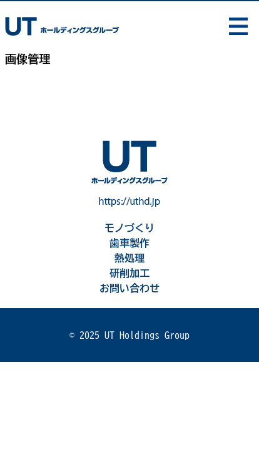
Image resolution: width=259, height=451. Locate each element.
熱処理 (129, 258)
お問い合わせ (129, 288)
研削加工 (129, 273)
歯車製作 (129, 243)
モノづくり (129, 228)
